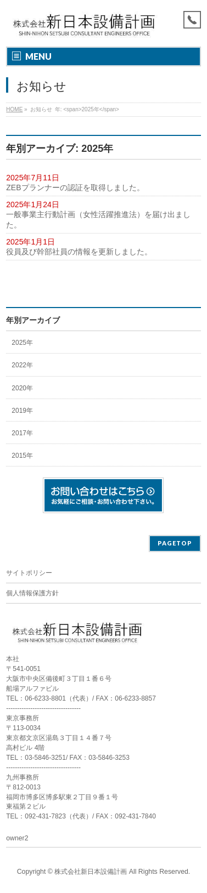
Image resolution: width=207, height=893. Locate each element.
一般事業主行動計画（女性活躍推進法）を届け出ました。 (98, 219)
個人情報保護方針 (32, 593)
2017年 (22, 433)
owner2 (17, 838)
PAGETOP (175, 543)
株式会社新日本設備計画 (90, 871)
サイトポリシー (29, 573)
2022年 (22, 365)
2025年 (22, 342)
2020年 (22, 388)
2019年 (22, 410)
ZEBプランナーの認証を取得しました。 (75, 187)
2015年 (22, 455)
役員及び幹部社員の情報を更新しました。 (79, 251)
